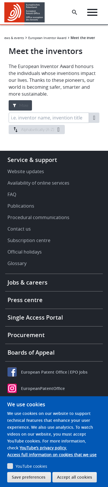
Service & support (32, 160)
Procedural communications (38, 217)
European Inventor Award (47, 38)
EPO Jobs (79, 372)
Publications (20, 206)
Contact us (19, 229)
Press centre (25, 300)
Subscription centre (28, 240)
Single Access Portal (35, 317)
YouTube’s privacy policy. (43, 448)
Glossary (16, 263)
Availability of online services (38, 183)
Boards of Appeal (31, 352)
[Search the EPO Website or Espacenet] (74, 12)
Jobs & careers (27, 282)
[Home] (26, 12)
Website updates (25, 171)
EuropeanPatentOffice (43, 388)
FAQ (11, 194)
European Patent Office (44, 372)
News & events (13, 38)
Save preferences (29, 477)
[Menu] (92, 12)
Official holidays (24, 252)
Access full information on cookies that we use (51, 454)
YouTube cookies (31, 466)
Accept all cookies (74, 477)
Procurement (26, 335)
